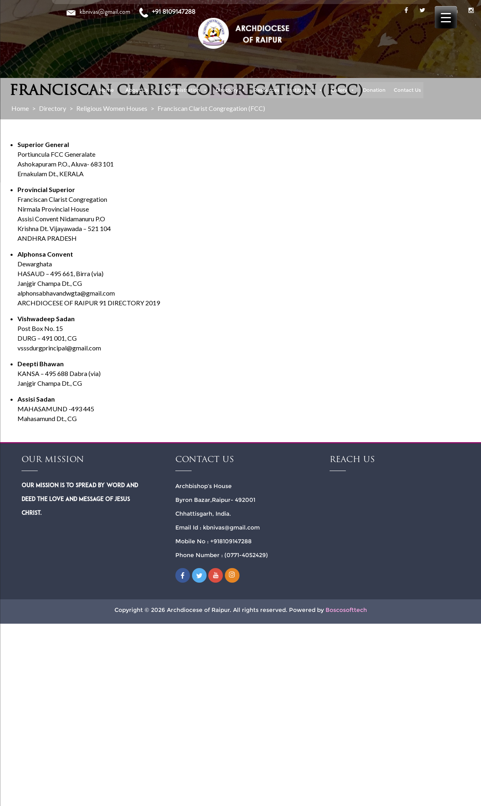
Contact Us (407, 90)
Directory (231, 90)
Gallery (343, 90)
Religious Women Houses (111, 108)
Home (106, 90)
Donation (374, 90)
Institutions (305, 90)
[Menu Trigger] (446, 17)
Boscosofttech (346, 610)
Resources (266, 90)
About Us (140, 90)
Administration (185, 90)
